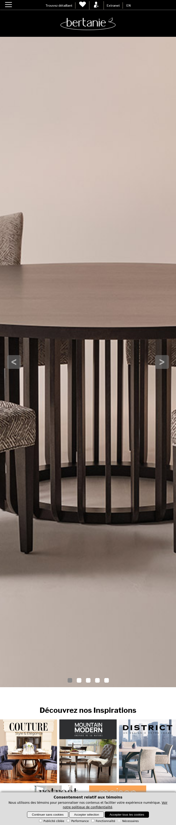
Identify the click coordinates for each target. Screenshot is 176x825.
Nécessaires (128, 821)
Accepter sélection (86, 814)
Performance (77, 821)
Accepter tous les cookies (127, 814)
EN (128, 5)
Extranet (113, 5)
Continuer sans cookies (48, 814)
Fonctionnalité (103, 821)
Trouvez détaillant (58, 5)
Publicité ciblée (51, 821)
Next (162, 362)
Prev (14, 362)
